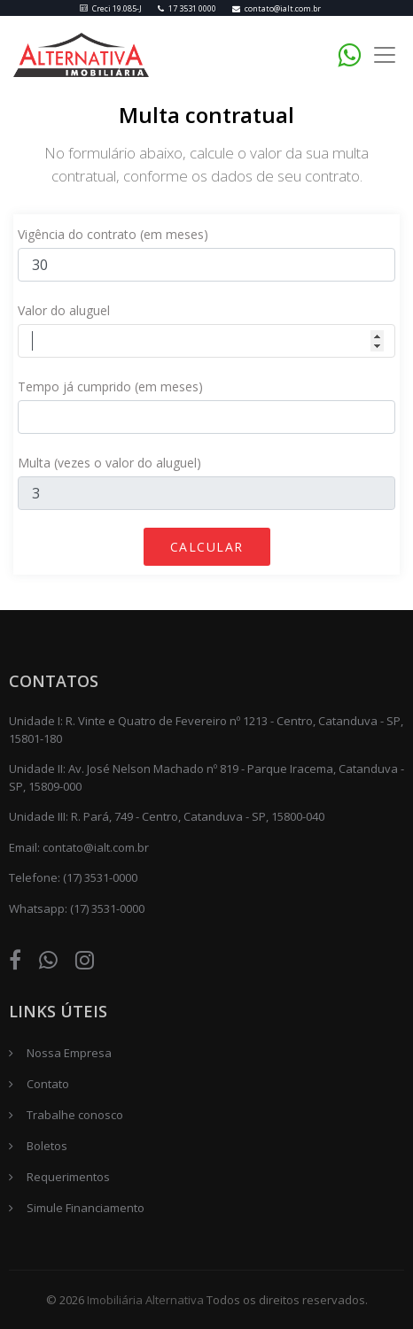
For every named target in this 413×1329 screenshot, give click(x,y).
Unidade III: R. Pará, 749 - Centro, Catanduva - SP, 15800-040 (166, 816)
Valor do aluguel (64, 310)
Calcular (207, 546)
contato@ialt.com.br (276, 8)
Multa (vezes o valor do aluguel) (109, 462)
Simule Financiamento (85, 1208)
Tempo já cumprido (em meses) (110, 386)
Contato (48, 1084)
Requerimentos (68, 1177)
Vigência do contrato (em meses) (113, 234)
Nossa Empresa (69, 1053)
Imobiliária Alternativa (145, 1300)
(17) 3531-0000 (100, 877)
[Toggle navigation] (384, 55)
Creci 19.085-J (111, 8)
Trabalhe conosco (75, 1115)
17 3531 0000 (187, 8)
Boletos (47, 1146)
